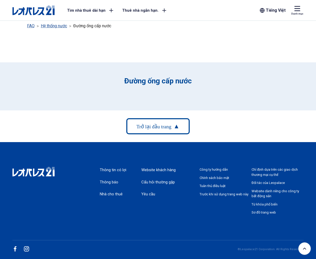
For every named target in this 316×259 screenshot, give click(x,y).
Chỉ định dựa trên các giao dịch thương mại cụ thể (275, 172)
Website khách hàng (158, 170)
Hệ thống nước (54, 25)
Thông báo (109, 182)
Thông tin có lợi (113, 170)
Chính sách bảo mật (214, 178)
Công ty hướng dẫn (214, 169)
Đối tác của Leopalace (268, 183)
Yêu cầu (148, 194)
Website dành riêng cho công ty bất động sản (275, 193)
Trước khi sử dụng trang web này (224, 194)
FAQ (31, 25)
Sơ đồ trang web (264, 212)
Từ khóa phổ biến (265, 204)
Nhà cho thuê (111, 194)
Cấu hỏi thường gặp (158, 182)
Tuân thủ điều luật (213, 186)
